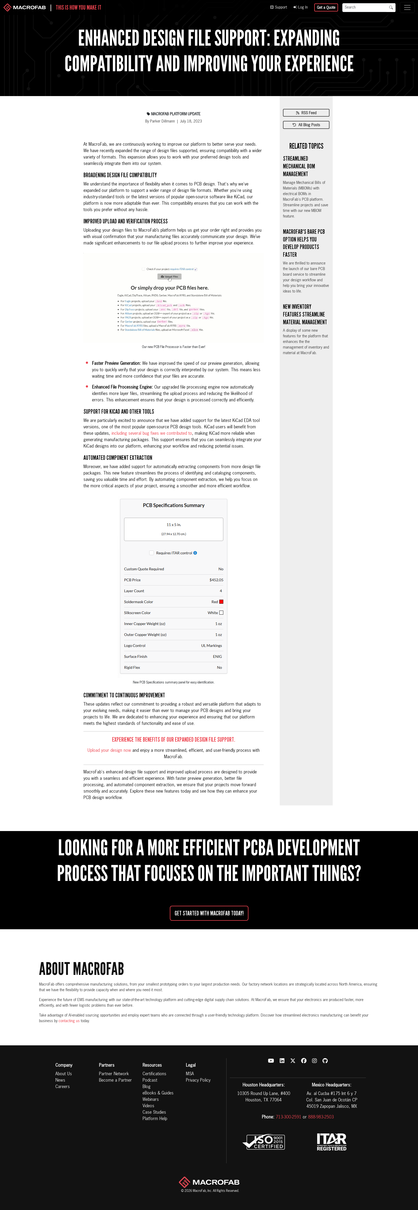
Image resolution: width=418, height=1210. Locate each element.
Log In (300, 7)
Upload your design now (109, 751)
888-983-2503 (321, 1117)
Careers (62, 1087)
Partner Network (114, 1074)
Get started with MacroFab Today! (209, 913)
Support (278, 7)
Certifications (154, 1074)
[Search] (364, 7)
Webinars (151, 1100)
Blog (147, 1087)
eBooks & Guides (158, 1093)
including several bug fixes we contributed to (152, 434)
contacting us (69, 1021)
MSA (190, 1074)
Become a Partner (115, 1080)
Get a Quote (326, 8)
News (60, 1080)
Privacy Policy (198, 1080)
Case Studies (154, 1112)
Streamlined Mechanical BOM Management (299, 166)
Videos (148, 1106)
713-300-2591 (288, 1117)
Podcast (150, 1080)
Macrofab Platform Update (174, 114)
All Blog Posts (306, 125)
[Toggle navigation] (407, 7)
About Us (63, 1074)
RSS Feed (306, 113)
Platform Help (155, 1119)
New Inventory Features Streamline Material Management (305, 314)
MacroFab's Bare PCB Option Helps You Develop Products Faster (304, 243)
